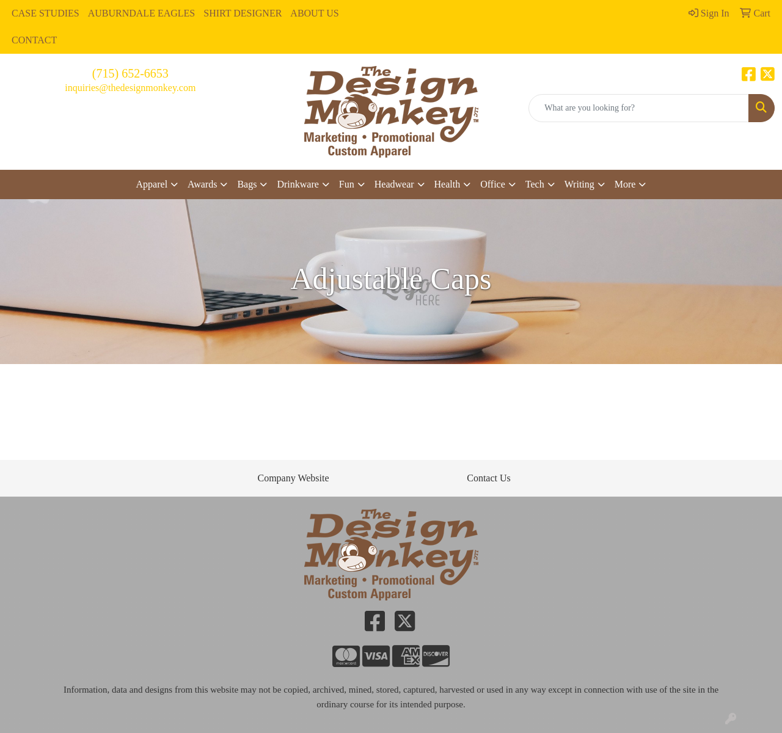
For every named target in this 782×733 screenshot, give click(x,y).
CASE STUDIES (45, 13)
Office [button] (492, 184)
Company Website (293, 478)
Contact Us (489, 478)
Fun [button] (346, 184)
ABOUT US (314, 13)
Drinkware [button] (297, 184)
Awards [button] (202, 184)
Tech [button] (534, 184)
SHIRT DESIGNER (242, 13)
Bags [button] (247, 184)
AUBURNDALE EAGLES (142, 13)
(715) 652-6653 (130, 73)
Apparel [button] (152, 184)
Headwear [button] (394, 184)
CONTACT (34, 40)
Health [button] (447, 184)
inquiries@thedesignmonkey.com (130, 87)
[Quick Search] (638, 108)
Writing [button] (579, 184)
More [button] (625, 184)
